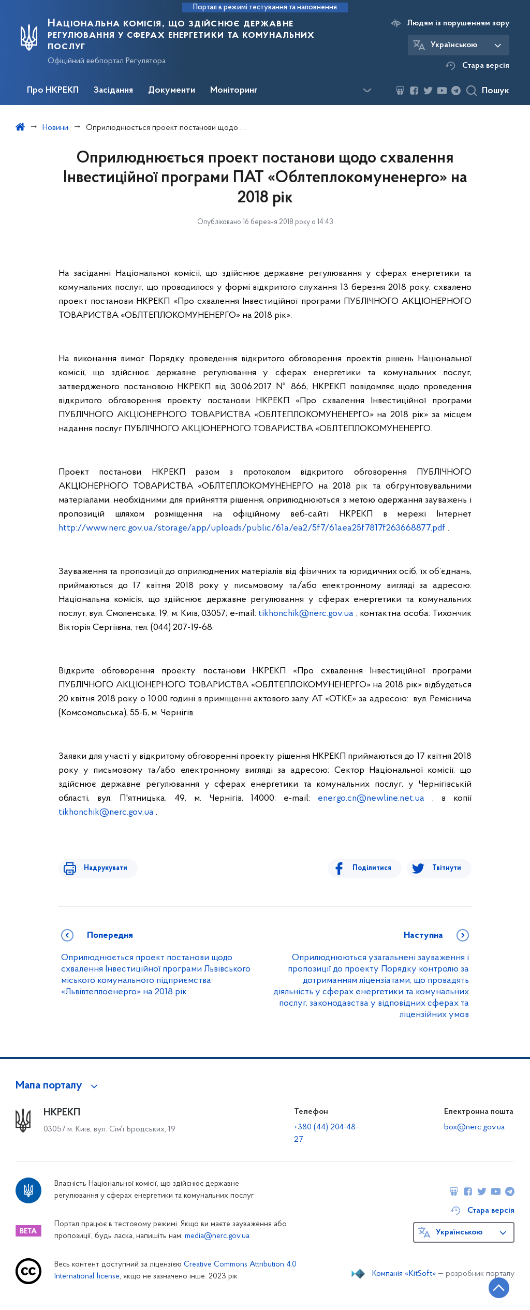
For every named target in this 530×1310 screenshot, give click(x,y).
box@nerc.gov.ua (474, 1127)
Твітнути (446, 868)
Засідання (113, 90)
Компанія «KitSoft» (404, 1274)
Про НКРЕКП (53, 90)
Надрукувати (101, 868)
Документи (171, 90)
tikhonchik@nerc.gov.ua (306, 614)
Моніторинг (234, 90)
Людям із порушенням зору (458, 23)
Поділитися (376, 868)
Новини (55, 128)
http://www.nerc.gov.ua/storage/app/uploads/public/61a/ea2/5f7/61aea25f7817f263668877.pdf (252, 528)
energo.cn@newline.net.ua (371, 798)
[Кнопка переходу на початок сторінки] (491, 1286)
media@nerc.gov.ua (217, 1236)
